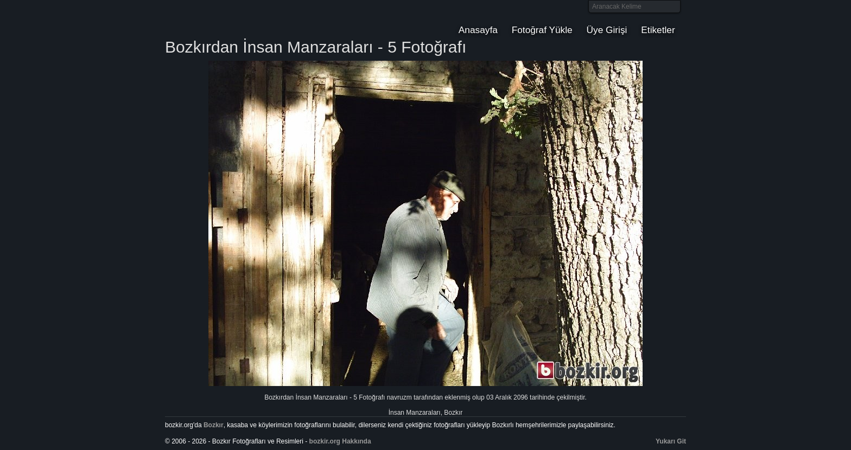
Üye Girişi (607, 29)
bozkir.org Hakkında (340, 441)
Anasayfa (478, 29)
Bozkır (238, 19)
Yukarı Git (671, 441)
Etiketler (658, 29)
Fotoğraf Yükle (542, 29)
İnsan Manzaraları (415, 412)
